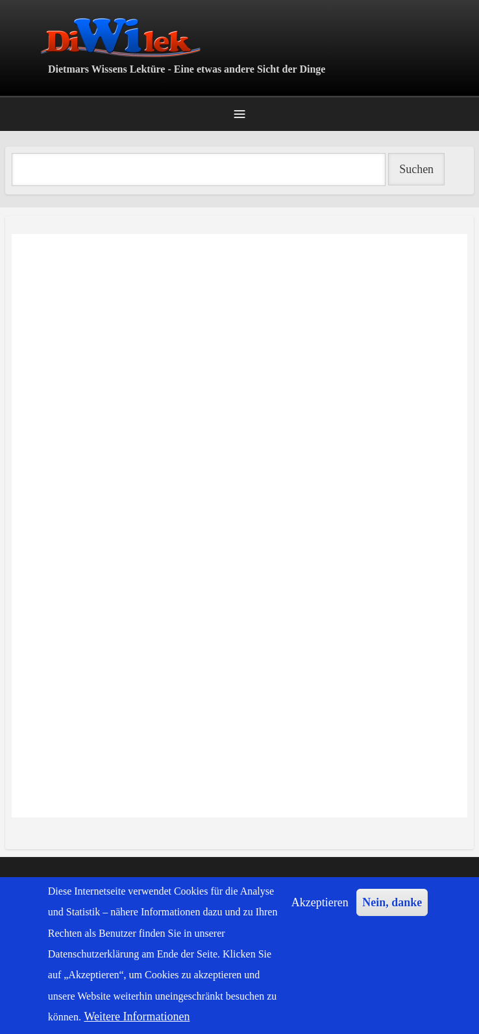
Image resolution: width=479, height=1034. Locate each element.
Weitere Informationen (137, 1016)
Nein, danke (392, 902)
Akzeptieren (320, 902)
